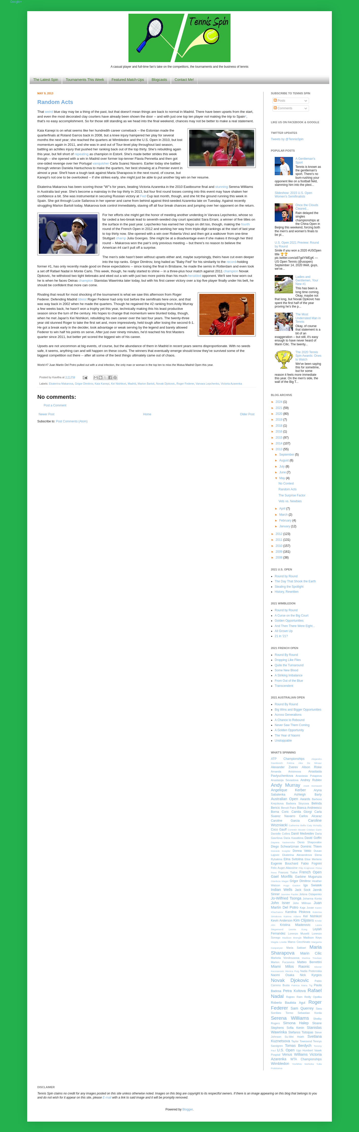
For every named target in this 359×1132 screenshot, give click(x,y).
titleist (82, 299)
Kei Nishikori (118, 383)
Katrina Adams (292, 916)
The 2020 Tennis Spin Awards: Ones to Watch (308, 355)
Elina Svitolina (293, 859)
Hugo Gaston (291, 885)
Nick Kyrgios (311, 975)
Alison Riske (312, 767)
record (231, 262)
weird (49, 112)
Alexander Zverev (284, 767)
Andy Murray (285, 785)
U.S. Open (286, 1050)
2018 (279, 425)
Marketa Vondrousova (285, 957)
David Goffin (313, 838)
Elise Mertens (313, 859)
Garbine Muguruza (308, 876)
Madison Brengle (292, 937)
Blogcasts (159, 80)
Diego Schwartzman (285, 846)
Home (147, 414)
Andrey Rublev (311, 780)
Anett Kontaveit (312, 785)
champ (121, 238)
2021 (279, 408)
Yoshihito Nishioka (303, 1064)
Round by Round (286, 576)
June (283, 472)
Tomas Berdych (298, 1046)
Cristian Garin (314, 829)
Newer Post (46, 414)
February (285, 520)
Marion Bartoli (146, 383)
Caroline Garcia (285, 820)
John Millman (302, 903)
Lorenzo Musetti (298, 933)
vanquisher (101, 163)
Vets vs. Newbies (290, 501)
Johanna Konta (312, 898)
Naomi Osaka (282, 975)
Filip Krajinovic (307, 868)
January (285, 526)
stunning (221, 187)
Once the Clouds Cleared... (307, 206)
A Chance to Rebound (289, 720)
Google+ (16, 2)
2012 (279, 534)
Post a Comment (55, 405)
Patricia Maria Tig (301, 985)
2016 (279, 431)
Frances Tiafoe (288, 872)
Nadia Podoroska (311, 971)
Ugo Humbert (304, 1050)
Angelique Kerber (288, 790)
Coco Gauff (279, 829)
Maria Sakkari (296, 947)
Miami (276, 966)
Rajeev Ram (294, 996)
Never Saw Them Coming (292, 725)
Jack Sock (303, 890)
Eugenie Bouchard (284, 863)
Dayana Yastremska (283, 842)
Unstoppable (283, 740)
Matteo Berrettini (309, 962)
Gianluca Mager (280, 881)
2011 (279, 540)
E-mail (107, 1097)
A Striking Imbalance (288, 675)
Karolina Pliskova (297, 912)
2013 (279, 449)
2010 (279, 546)
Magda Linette (279, 942)
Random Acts (55, 102)
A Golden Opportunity (289, 730)
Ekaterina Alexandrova (297, 854)
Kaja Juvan (307, 907)
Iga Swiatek (312, 885)
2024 (279, 402)
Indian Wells (281, 890)
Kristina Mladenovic (295, 925)
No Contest (286, 483)
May (282, 478)
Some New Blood (286, 670)
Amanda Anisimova (286, 771)
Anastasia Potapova (309, 775)
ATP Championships (287, 759)
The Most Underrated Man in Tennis (308, 318)
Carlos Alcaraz (310, 816)
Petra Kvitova (294, 991)
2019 (279, 419)
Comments (283, 108)
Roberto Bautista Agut (288, 1002)
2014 (279, 443)
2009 (279, 551)
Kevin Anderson (281, 920)
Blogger (187, 1109)
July (282, 466)
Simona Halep (296, 1023)
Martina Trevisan (312, 958)
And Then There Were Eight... (295, 626)
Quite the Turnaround (289, 665)
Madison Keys (312, 937)
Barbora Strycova (297, 803)
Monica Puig (292, 971)
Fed (143, 196)
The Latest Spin (45, 80)
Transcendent (284, 686)
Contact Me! (184, 80)
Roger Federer (185, 383)
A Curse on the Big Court (291, 615)
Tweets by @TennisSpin (287, 139)
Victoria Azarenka (231, 383)
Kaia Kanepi (102, 383)
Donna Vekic (302, 851)
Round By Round (286, 655)
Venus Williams (295, 1054)
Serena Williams (290, 1018)
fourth (245, 224)
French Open (310, 872)
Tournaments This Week (85, 80)
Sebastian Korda (310, 1012)
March (284, 514)
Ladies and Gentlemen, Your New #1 (307, 280)
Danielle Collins (280, 833)
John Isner (280, 903)
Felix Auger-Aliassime (284, 867)
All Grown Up (284, 631)
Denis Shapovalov (310, 842)
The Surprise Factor (292, 495)
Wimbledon (280, 1064)
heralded (194, 276)
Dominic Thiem (311, 846)
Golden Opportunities (289, 620)
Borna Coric (280, 812)
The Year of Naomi (287, 735)
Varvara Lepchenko (207, 383)
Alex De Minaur (310, 763)
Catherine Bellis (297, 825)
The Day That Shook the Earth (295, 581)
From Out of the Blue (289, 680)
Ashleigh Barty (308, 794)
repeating (82, 154)
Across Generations (288, 714)
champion (230, 271)
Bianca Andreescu (309, 808)
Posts (279, 100)
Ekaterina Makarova (61, 383)
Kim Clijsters (303, 920)
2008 (279, 557)
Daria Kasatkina (293, 837)
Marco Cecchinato (299, 941)
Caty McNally (314, 825)
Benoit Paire (288, 807)
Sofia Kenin (295, 1028)
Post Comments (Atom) (72, 421)
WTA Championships (306, 1059)
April (282, 508)
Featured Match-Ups (128, 80)
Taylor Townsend (301, 1041)
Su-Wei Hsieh (294, 1036)
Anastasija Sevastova (284, 780)
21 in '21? (281, 636)
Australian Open (284, 799)
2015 (279, 437)
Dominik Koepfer (280, 851)
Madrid (132, 383)
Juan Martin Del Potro (296, 905)
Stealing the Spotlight (289, 586)
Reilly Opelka (313, 996)
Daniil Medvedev (302, 833)
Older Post (247, 414)
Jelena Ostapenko (310, 894)
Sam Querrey (302, 1008)
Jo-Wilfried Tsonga (286, 898)
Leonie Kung (298, 929)
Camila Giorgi (301, 812)
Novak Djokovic (165, 383)
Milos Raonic (297, 966)
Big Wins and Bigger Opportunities (298, 709)
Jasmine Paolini (289, 894)
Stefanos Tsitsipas (300, 1032)
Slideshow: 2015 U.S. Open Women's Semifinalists (293, 194)
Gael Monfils (282, 876)
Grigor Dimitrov (84, 383)
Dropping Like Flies (288, 660)
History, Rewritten (287, 592)
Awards (305, 799)
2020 (279, 414)
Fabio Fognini (311, 863)
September (287, 454)
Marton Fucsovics (283, 962)
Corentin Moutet (296, 829)
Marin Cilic (311, 953)
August (284, 460)
